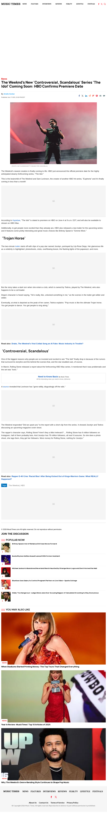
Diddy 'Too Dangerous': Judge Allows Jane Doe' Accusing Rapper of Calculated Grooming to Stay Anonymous (55, 593)
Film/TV (69, 4)
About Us (33, 803)
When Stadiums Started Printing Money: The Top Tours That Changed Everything (40, 666)
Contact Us (43, 803)
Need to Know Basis (48, 376)
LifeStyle (79, 4)
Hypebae (16, 220)
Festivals (91, 4)
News (24, 4)
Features (34, 4)
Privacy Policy (72, 803)
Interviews (46, 4)
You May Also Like (18, 609)
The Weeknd (14, 485)
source (6, 387)
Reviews (58, 4)
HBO (23, 485)
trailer (17, 246)
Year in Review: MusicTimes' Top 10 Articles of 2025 (25, 724)
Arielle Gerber (9, 94)
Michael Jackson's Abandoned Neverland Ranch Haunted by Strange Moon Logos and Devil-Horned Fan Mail (54, 568)
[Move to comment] (104, 96)
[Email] (100, 96)
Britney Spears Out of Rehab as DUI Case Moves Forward (34, 544)
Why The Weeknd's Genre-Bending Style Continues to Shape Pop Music (35, 782)
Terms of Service (57, 803)
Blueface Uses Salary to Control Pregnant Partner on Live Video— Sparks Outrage (44, 580)
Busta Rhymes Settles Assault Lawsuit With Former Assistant (36, 556)
